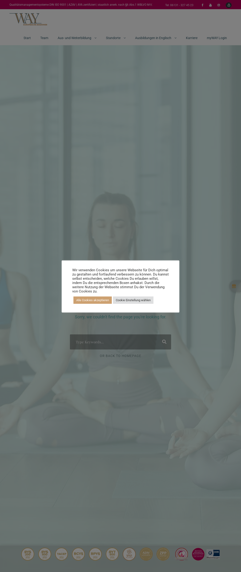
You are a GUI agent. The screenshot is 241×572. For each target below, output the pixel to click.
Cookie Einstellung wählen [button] (133, 300)
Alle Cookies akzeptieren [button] (92, 300)
